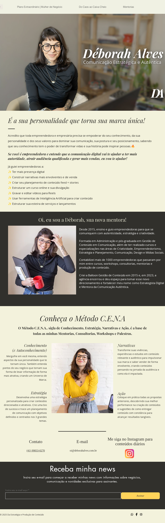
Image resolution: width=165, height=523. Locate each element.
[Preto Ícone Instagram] (141, 514)
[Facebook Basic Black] (136, 514)
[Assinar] (140, 495)
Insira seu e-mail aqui (16, 490)
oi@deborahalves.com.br (83, 450)
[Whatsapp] (132, 514)
